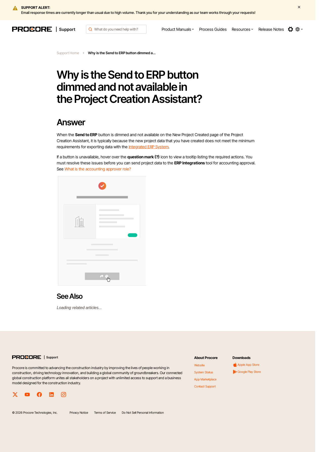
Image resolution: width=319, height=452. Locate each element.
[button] (178, 29)
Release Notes (271, 29)
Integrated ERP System (148, 146)
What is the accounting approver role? (98, 168)
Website (199, 365)
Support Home (68, 53)
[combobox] (116, 29)
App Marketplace (205, 379)
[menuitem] (178, 29)
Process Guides (213, 29)
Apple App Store (246, 364)
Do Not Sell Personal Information (143, 412)
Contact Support (205, 386)
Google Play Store (247, 371)
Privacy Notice (79, 412)
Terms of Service (105, 412)
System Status (203, 372)
